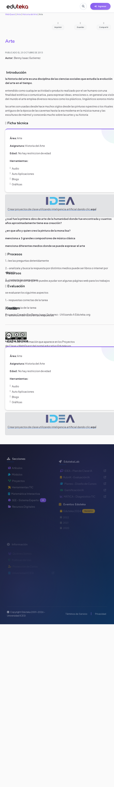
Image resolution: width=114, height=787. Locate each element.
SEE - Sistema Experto (27, 508)
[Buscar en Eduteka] (83, 6)
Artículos (15, 475)
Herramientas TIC (20, 495)
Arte (19, 14)
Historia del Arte (29, 14)
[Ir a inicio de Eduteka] (17, 6)
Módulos (15, 482)
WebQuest (10, 14)
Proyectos (16, 488)
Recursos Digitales (21, 514)
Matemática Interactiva (24, 501)
